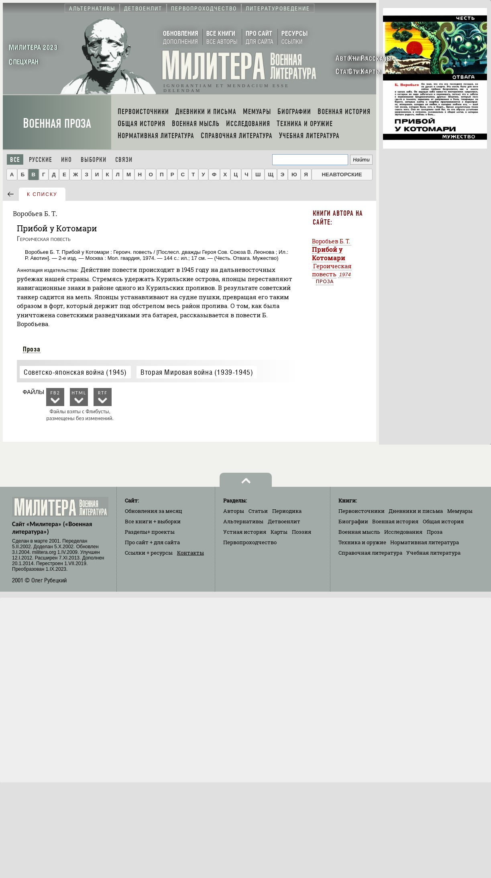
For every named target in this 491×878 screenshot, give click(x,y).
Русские (40, 159)
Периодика (287, 511)
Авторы (233, 511)
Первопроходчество (250, 542)
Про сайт (152, 542)
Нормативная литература (424, 542)
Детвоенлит (284, 521)
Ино (66, 159)
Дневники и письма (416, 511)
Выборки (93, 159)
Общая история (443, 521)
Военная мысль (359, 531)
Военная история (395, 521)
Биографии (353, 521)
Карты (279, 531)
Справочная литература (370, 552)
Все (15, 159)
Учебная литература (433, 552)
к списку (42, 194)
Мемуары (460, 511)
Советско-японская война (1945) (75, 372)
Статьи (258, 511)
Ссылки (149, 552)
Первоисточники (361, 511)
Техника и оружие (362, 542)
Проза (32, 349)
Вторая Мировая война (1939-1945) (197, 372)
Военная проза (57, 123)
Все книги (153, 521)
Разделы (150, 531)
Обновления (153, 511)
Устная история (244, 531)
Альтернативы (243, 521)
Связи (123, 159)
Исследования (403, 531)
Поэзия (301, 531)
